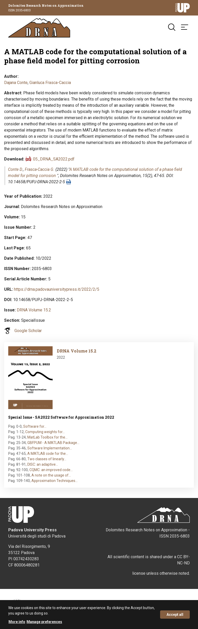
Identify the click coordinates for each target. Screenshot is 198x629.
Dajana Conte (16, 82)
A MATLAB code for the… (47, 453)
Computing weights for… (45, 432)
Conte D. (15, 169)
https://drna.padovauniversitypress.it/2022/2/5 (56, 289)
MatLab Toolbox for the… (47, 437)
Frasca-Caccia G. (39, 169)
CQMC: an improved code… (51, 470)
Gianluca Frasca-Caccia (50, 82)
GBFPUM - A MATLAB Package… (53, 443)
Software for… (34, 426)
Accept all (175, 615)
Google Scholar (28, 330)
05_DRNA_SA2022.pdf (54, 159)
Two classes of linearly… (46, 459)
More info (17, 622)
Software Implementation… (49, 448)
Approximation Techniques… (54, 481)
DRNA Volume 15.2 (34, 310)
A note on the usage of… (51, 475)
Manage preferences (44, 622)
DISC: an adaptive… (42, 464)
